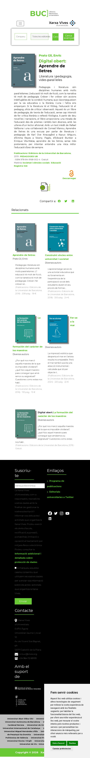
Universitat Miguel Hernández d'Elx (21, 731)
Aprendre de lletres (24, 255)
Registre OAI (20, 166)
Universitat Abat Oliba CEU (20, 719)
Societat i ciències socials (36, 163)
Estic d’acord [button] (59, 743)
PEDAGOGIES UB (29, 156)
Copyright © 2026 (26, 752)
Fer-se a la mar (73, 322)
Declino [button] (73, 743)
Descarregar (69, 178)
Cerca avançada (69, 37)
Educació (56, 163)
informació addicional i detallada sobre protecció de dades (28, 557)
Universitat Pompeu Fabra (43, 738)
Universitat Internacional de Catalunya (21, 728)
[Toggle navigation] (20, 23)
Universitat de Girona (37, 725)
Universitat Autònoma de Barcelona (22, 722)
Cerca (55, 36)
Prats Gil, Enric (50, 55)
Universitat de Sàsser (44, 741)
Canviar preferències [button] (63, 749)
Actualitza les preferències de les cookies (25, 2)
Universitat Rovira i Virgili (19, 741)
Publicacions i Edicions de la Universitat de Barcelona (42, 153)
